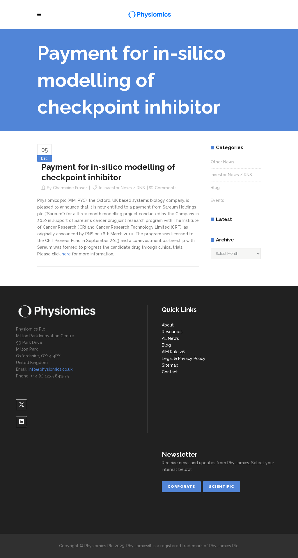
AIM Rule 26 (173, 351)
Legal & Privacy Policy (183, 358)
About (168, 325)
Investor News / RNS (124, 188)
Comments (166, 188)
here (66, 254)
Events (217, 200)
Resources (172, 331)
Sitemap (170, 365)
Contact (170, 372)
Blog (215, 187)
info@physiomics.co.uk (50, 369)
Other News (222, 162)
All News (170, 338)
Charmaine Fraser (70, 188)
